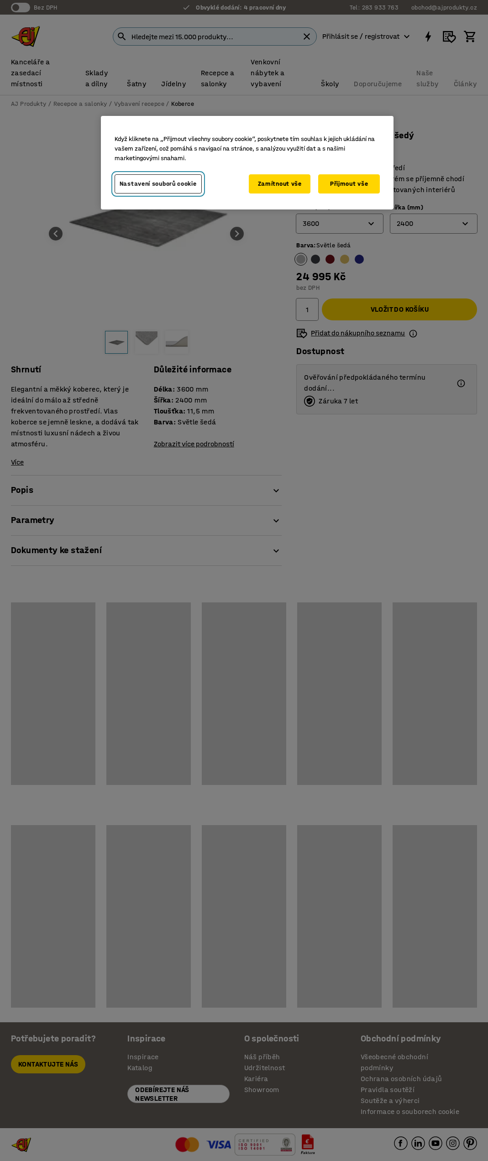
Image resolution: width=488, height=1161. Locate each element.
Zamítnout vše (280, 184)
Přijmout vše (349, 184)
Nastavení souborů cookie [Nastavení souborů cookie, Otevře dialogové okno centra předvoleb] (158, 184)
